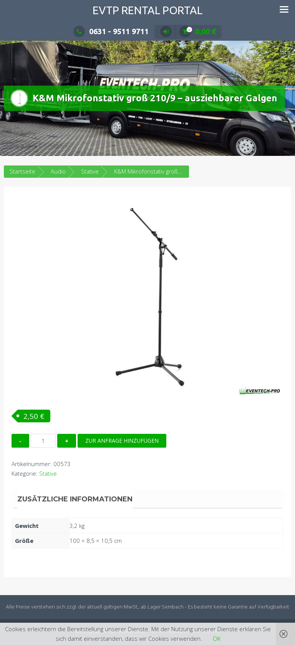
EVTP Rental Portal (147, 10)
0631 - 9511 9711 (111, 31)
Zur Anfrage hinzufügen (122, 440)
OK (216, 638)
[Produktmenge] (43, 441)
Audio (58, 171)
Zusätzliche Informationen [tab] (75, 499)
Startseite (22, 171)
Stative (90, 171)
